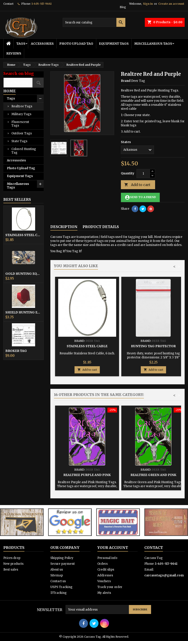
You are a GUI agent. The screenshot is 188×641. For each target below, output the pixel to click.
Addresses (105, 575)
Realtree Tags (21, 106)
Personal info (107, 558)
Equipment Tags (114, 44)
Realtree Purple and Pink (87, 475)
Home (9, 91)
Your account (112, 547)
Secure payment (62, 564)
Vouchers (104, 581)
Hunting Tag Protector (153, 346)
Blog (123, 7)
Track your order (109, 587)
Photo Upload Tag (76, 44)
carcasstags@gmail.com (164, 575)
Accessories (42, 44)
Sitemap (56, 575)
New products (13, 564)
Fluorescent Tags (20, 123)
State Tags (19, 141)
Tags (20, 44)
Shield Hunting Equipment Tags (23, 312)
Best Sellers (17, 199)
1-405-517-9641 (41, 3)
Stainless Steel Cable (23, 235)
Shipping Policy (61, 558)
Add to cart (137, 184)
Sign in (148, 3)
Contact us (58, 581)
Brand (125, 81)
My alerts (104, 593)
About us (56, 569)
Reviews (13, 53)
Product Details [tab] (101, 226)
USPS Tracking (61, 587)
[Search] (94, 22)
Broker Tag (16, 351)
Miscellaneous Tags (153, 44)
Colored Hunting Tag (23, 150)
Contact (8, 3)
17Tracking (58, 593)
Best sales (10, 569)
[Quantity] (143, 173)
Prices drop (11, 558)
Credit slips (105, 569)
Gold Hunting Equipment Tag (23, 273)
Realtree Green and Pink (153, 475)
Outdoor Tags (21, 133)
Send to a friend (140, 197)
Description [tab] (63, 226)
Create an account (171, 3)
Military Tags (21, 114)
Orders (102, 564)
